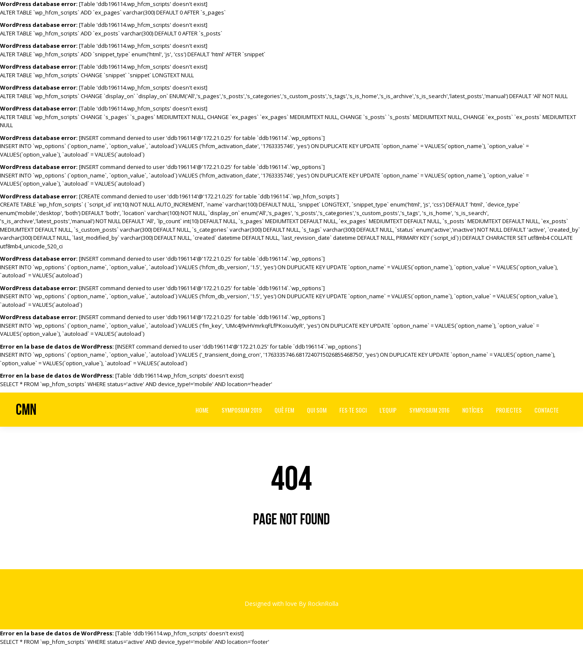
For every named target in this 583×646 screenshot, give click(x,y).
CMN (26, 409)
